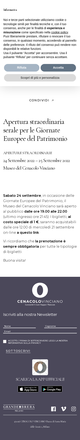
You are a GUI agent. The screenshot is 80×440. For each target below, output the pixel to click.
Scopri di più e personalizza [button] (40, 77)
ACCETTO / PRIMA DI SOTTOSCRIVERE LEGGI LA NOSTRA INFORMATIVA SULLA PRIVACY (38, 342)
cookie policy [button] (59, 32)
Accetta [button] (58, 67)
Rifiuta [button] (21, 67)
